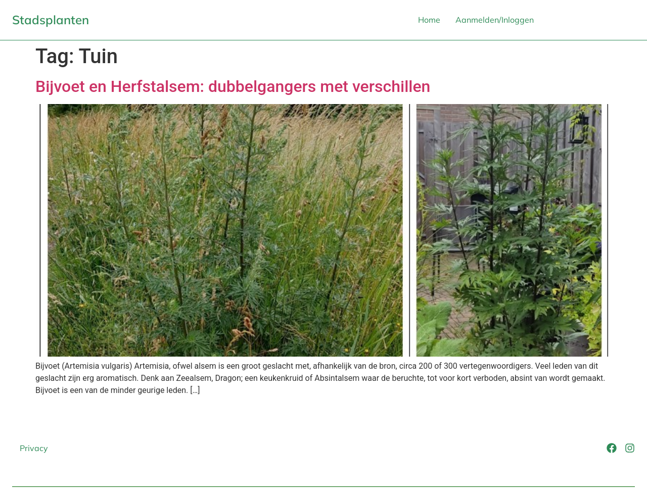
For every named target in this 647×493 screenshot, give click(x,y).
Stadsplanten (50, 19)
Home (429, 20)
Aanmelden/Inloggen (494, 20)
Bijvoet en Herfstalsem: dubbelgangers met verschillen (232, 86)
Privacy (34, 448)
